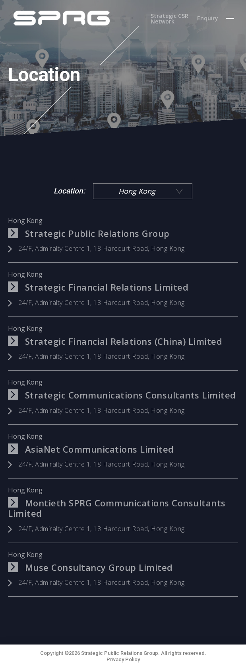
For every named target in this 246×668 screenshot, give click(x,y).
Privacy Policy (123, 659)
